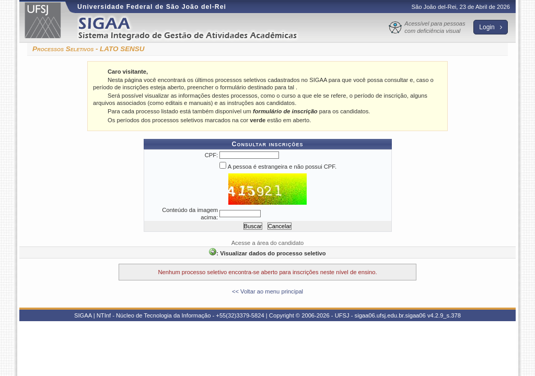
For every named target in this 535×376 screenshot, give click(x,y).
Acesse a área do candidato (267, 243)
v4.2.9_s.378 (444, 315)
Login (490, 27)
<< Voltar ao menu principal (267, 291)
